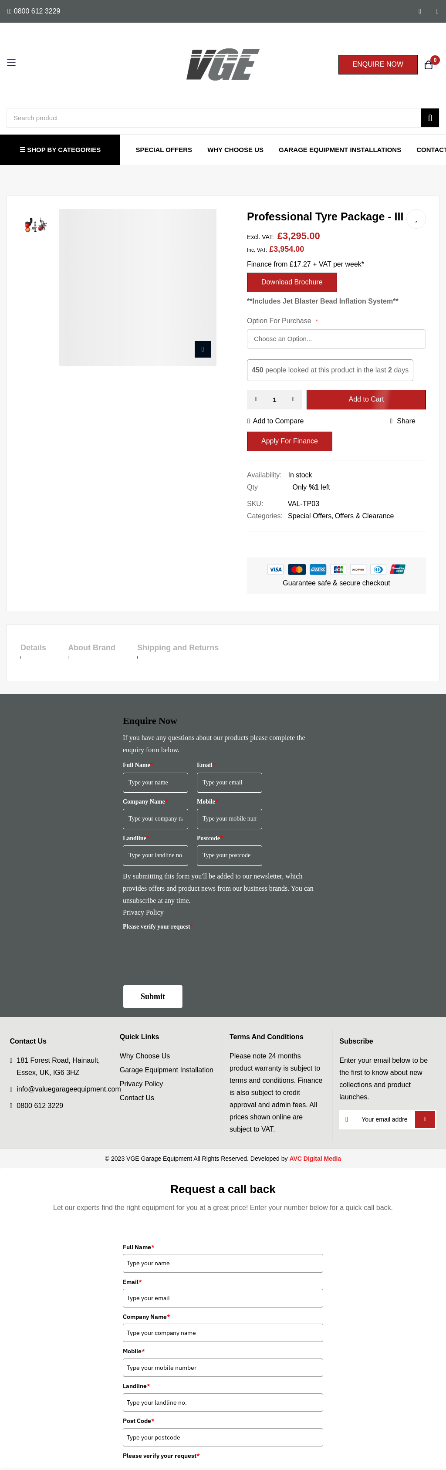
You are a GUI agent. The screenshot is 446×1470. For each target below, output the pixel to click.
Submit (153, 996)
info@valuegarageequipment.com (69, 1089)
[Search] (430, 117)
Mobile (207, 801)
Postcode (210, 838)
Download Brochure (292, 282)
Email (206, 765)
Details (33, 647)
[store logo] (223, 64)
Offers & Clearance (364, 516)
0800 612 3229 (40, 1105)
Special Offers (163, 149)
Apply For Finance (289, 441)
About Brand (100, 647)
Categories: (265, 516)
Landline (136, 838)
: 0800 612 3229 (34, 11)
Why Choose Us (235, 149)
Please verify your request (158, 926)
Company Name (145, 801)
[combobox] (223, 117)
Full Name (138, 765)
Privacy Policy (143, 912)
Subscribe (425, 1119)
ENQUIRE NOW (378, 64)
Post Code (139, 1421)
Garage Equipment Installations (340, 149)
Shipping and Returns (196, 647)
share (403, 421)
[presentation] (189, 951)
